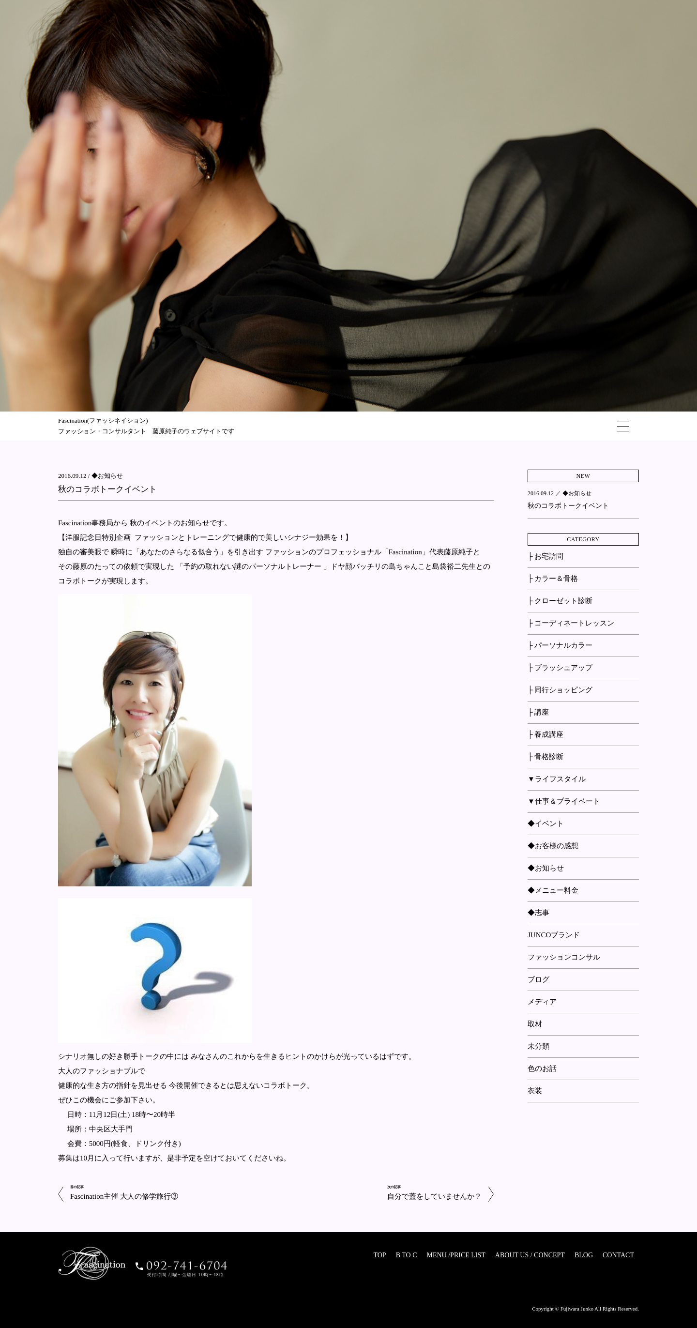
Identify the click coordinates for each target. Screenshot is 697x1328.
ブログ (538, 979)
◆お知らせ (107, 475)
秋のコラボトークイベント (107, 489)
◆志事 (538, 912)
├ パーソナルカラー (560, 645)
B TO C (406, 1255)
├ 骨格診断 (545, 757)
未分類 (538, 1046)
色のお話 (542, 1068)
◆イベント (546, 823)
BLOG (584, 1255)
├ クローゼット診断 (560, 601)
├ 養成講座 (545, 734)
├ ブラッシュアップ (560, 668)
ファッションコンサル (564, 957)
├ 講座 (538, 712)
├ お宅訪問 (545, 556)
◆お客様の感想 (553, 846)
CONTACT (618, 1255)
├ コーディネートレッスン (571, 623)
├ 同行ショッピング (560, 690)
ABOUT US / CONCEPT (530, 1255)
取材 (535, 1024)
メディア (542, 1002)
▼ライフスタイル (557, 779)
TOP (379, 1255)
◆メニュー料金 (553, 890)
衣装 (535, 1091)
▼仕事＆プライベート (564, 801)
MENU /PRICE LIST (455, 1255)
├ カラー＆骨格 (553, 578)
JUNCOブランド (554, 935)
